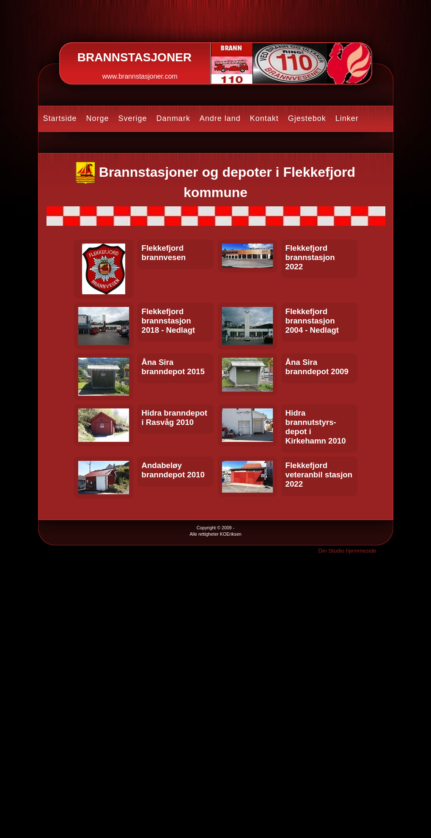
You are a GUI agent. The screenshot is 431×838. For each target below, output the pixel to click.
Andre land (220, 118)
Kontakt (264, 118)
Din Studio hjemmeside (347, 551)
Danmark (173, 118)
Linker (347, 118)
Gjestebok (307, 118)
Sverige (132, 118)
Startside (60, 118)
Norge (97, 118)
